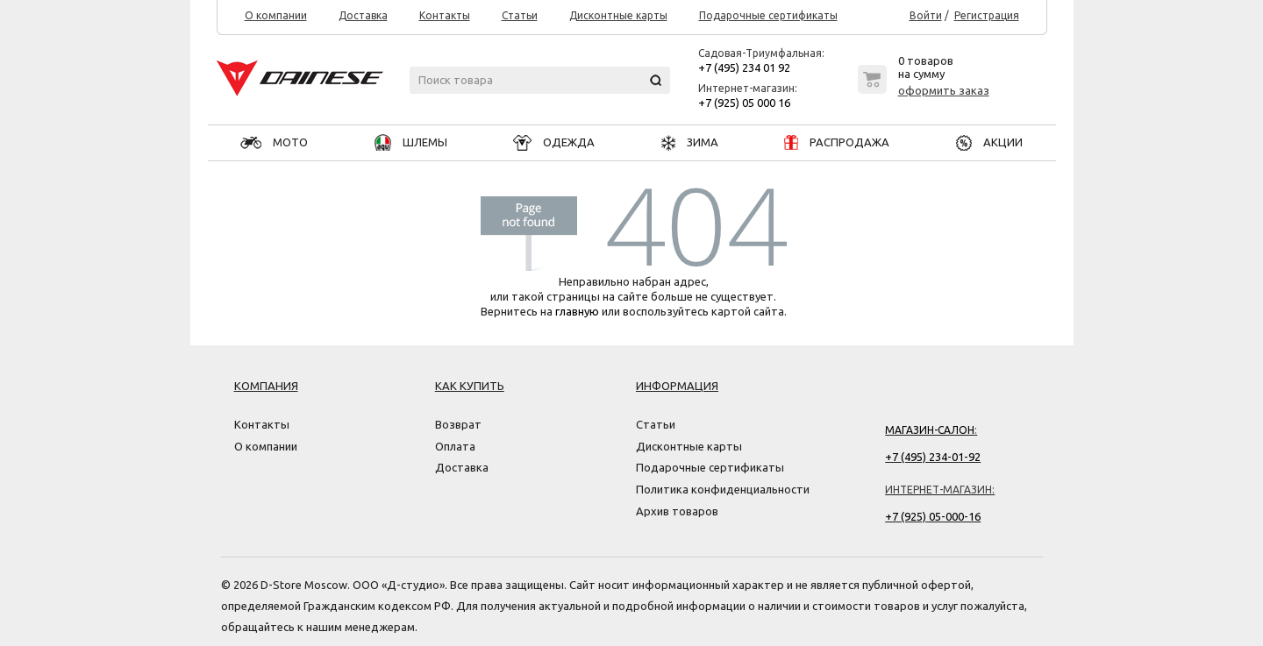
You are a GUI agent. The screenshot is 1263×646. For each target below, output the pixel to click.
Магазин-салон (929, 430)
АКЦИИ (989, 142)
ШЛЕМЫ (411, 142)
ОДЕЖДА (554, 142)
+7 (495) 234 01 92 (744, 67)
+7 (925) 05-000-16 (933, 516)
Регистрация (986, 15)
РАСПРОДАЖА (836, 142)
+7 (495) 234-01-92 (933, 457)
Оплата (455, 446)
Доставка (363, 15)
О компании (276, 15)
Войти (926, 15)
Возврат (458, 424)
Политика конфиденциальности (723, 489)
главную (577, 311)
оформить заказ (943, 90)
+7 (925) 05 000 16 (744, 102)
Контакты (444, 15)
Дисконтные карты (618, 15)
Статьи (520, 15)
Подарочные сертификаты (768, 15)
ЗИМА (689, 142)
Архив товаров (677, 511)
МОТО (274, 142)
